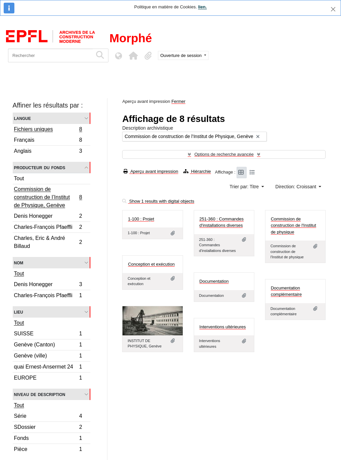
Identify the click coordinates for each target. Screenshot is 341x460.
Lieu (18, 312)
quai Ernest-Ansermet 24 (48, 368)
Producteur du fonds (39, 167)
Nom (18, 262)
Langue (22, 118)
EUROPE (48, 378)
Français (48, 141)
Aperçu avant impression (150, 171)
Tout (19, 178)
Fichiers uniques (48, 130)
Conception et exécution (151, 264)
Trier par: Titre (245, 186)
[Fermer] (333, 9)
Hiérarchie (197, 171)
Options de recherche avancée (224, 154)
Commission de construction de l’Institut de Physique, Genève (48, 197)
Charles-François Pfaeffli (48, 228)
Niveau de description (39, 394)
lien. (202, 6)
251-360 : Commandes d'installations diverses (221, 222)
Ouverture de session (181, 55)
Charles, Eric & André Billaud (48, 242)
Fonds (48, 439)
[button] (133, 55)
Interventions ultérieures (222, 326)
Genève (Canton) (48, 345)
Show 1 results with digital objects (158, 201)
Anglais (48, 151)
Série (48, 417)
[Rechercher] (50, 55)
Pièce (48, 450)
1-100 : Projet (141, 218)
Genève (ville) (48, 357)
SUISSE (48, 334)
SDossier (48, 428)
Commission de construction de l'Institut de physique (293, 225)
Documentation (214, 281)
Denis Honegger (48, 217)
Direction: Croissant (296, 186)
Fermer (178, 101)
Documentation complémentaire (286, 291)
